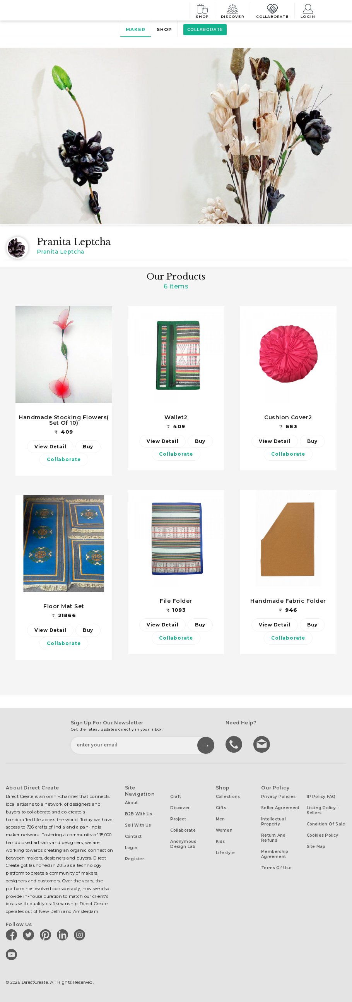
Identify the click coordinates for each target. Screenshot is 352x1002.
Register (134, 858)
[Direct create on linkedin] (64, 935)
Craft (175, 796)
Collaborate (272, 10)
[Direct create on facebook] (13, 935)
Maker (135, 29)
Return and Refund (273, 838)
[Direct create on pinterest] (47, 935)
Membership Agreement (274, 854)
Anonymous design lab (183, 844)
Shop (202, 10)
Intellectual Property (273, 822)
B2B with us (138, 814)
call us (235, 743)
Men (220, 819)
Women (224, 830)
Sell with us (138, 825)
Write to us (262, 743)
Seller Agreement (280, 807)
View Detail (50, 447)
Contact (133, 836)
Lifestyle (225, 852)
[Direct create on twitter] (30, 935)
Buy (88, 447)
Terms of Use (276, 867)
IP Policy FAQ (321, 796)
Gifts (221, 807)
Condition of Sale (326, 824)
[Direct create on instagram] (81, 935)
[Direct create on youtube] (13, 954)
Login (308, 10)
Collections (228, 796)
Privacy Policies (278, 796)
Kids (220, 841)
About (131, 802)
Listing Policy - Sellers (323, 810)
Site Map (316, 846)
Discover (232, 10)
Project (178, 819)
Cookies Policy (322, 835)
